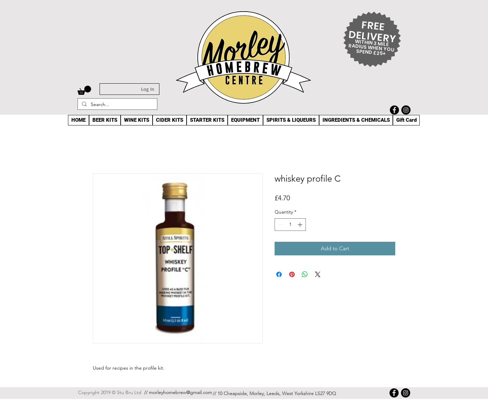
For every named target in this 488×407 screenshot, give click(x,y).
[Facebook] (394, 110)
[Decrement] (280, 225)
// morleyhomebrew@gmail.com (178, 392)
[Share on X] (318, 274)
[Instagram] (406, 110)
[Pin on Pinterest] (292, 274)
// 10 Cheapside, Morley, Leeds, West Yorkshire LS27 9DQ (274, 393)
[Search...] (117, 105)
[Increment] (300, 225)
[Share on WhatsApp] (305, 274)
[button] (84, 90)
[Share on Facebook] (279, 274)
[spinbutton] (290, 225)
